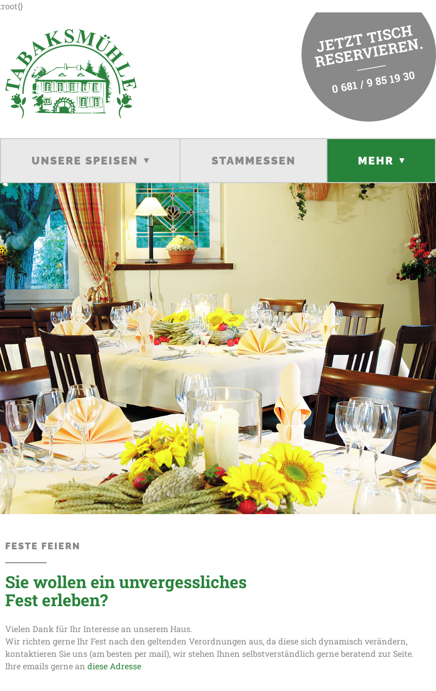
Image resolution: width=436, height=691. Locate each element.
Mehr (376, 160)
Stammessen (254, 160)
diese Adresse (113, 665)
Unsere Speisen (85, 160)
